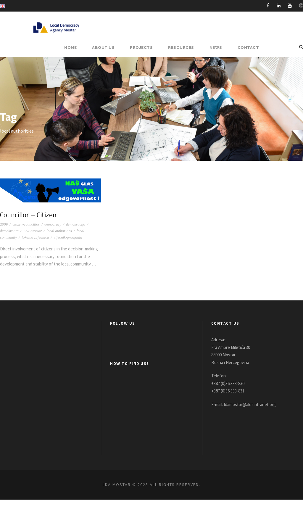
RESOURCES (183, 47)
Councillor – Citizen (29, 214)
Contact (249, 47)
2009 (4, 224)
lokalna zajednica (35, 237)
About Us (107, 47)
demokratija (9, 230)
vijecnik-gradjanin (68, 237)
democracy (52, 224)
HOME (75, 47)
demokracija (75, 224)
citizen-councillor (26, 224)
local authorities (59, 230)
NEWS (218, 47)
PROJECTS (144, 47)
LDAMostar (32, 230)
